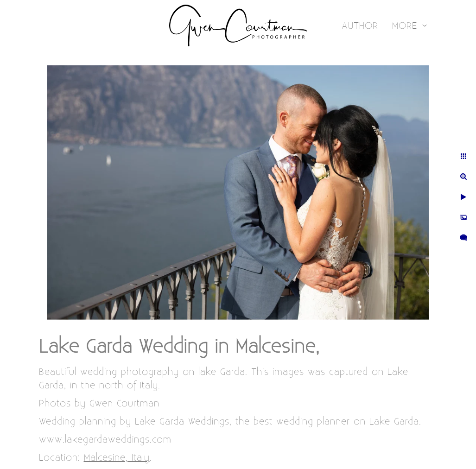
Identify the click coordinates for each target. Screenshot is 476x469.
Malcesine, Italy (117, 457)
